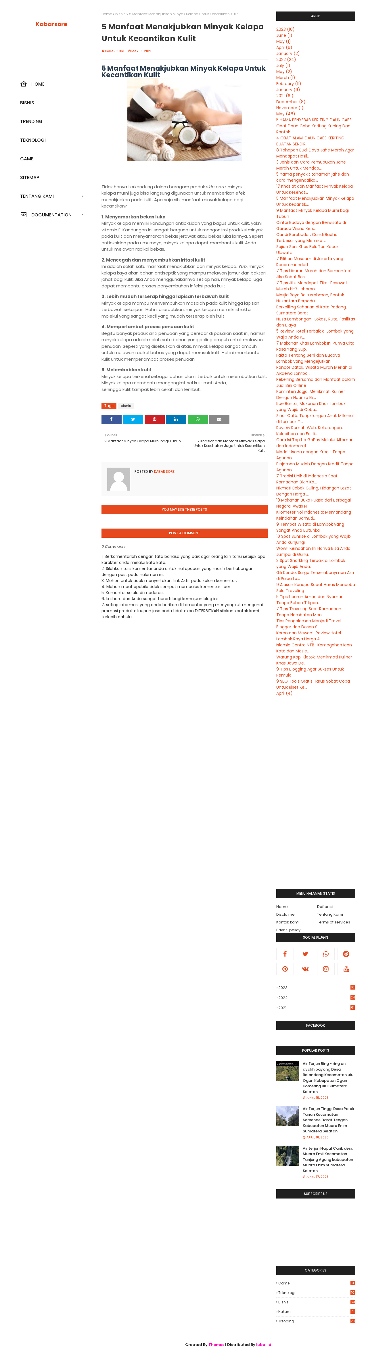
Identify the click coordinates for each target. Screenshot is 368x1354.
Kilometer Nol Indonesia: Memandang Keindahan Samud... (313, 515)
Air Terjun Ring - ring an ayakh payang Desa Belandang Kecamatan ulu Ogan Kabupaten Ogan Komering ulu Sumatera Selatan (328, 1077)
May (283, 41)
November (290, 108)
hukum (316, 1311)
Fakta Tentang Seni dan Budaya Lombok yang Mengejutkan (308, 358)
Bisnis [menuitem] (27, 102)
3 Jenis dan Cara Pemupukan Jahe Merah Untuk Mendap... (311, 165)
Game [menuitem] (26, 158)
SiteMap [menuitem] (29, 177)
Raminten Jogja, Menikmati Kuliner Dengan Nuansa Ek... (310, 394)
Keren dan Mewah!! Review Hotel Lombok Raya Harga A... (308, 636)
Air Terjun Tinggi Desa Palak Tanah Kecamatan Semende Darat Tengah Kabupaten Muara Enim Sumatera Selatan (328, 1120)
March (285, 77)
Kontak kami (287, 922)
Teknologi (316, 1292)
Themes (216, 1344)
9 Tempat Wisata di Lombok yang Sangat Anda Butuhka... (310, 527)
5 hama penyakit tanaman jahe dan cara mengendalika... (312, 177)
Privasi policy (288, 930)
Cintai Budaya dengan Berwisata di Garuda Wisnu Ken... (311, 225)
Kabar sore (115, 51)
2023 (285, 29)
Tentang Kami (330, 914)
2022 (286, 59)
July (283, 65)
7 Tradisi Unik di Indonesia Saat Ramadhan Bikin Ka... (307, 479)
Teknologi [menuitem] (33, 140)
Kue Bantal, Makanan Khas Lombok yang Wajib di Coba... (311, 406)
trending (316, 1321)
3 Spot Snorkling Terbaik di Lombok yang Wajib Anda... (310, 563)
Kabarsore (51, 24)
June (284, 35)
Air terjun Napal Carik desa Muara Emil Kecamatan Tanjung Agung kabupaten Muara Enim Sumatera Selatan (328, 1160)
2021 (285, 96)
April (284, 47)
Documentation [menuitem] (46, 214)
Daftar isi (325, 906)
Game (316, 1283)
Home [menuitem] (32, 83)
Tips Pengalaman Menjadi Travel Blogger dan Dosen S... (308, 624)
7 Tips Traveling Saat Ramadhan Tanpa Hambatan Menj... (308, 612)
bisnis (120, 13)
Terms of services (333, 922)
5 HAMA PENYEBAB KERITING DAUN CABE (314, 120)
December (291, 102)
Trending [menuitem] (31, 121)
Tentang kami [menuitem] (37, 196)
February (288, 84)
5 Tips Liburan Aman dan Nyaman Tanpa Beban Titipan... (310, 600)
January (288, 53)
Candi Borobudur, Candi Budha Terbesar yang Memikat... (307, 237)
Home (106, 13)
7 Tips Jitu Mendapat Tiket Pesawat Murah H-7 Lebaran (311, 286)
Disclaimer (286, 914)
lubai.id (263, 1344)
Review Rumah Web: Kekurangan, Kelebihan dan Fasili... (309, 431)
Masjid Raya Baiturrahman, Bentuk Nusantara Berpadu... (310, 298)
